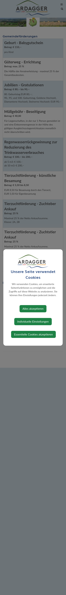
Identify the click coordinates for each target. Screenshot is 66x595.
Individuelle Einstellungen (33, 321)
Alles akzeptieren (33, 308)
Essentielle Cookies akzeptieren (33, 334)
